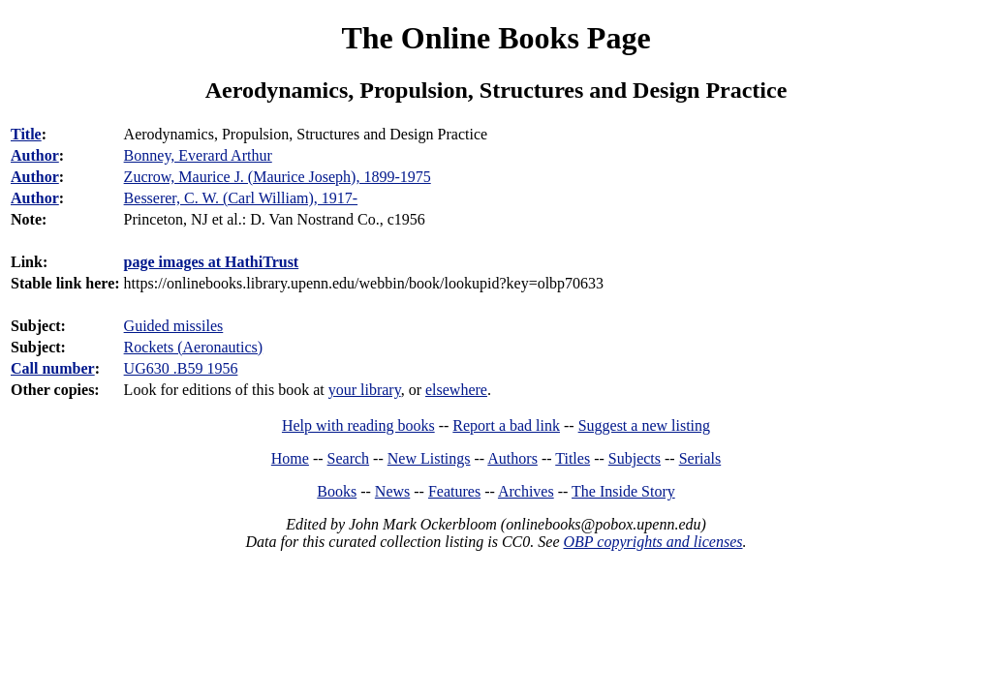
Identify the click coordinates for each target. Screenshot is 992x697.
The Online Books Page (495, 37)
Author (35, 155)
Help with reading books (358, 425)
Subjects (634, 458)
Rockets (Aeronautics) (194, 347)
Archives (526, 491)
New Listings (429, 458)
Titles (572, 458)
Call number (53, 368)
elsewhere (456, 389)
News (392, 491)
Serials (700, 458)
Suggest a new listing (644, 425)
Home (290, 458)
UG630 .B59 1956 (181, 368)
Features (454, 491)
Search (348, 458)
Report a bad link (506, 425)
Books (336, 491)
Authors (512, 458)
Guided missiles (174, 326)
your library (364, 389)
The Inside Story (623, 491)
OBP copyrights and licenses (652, 541)
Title (26, 134)
